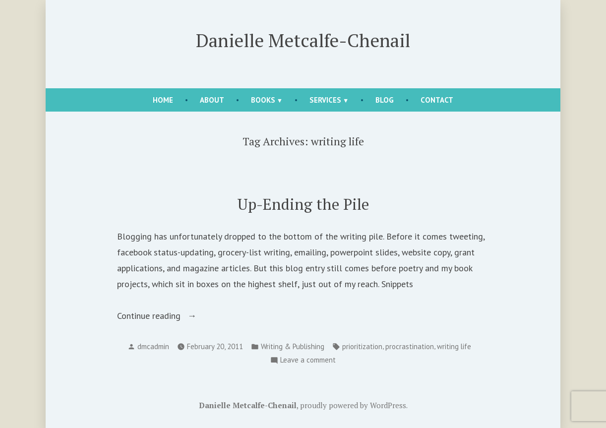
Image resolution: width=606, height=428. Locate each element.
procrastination (409, 346)
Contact (437, 100)
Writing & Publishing (292, 346)
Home (163, 100)
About (212, 100)
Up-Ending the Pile (303, 204)
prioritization (362, 346)
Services (325, 100)
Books (263, 100)
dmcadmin (153, 346)
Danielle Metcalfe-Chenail (303, 40)
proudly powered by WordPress (353, 405)
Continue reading (162, 316)
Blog (384, 100)
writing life (454, 346)
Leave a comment (308, 360)
